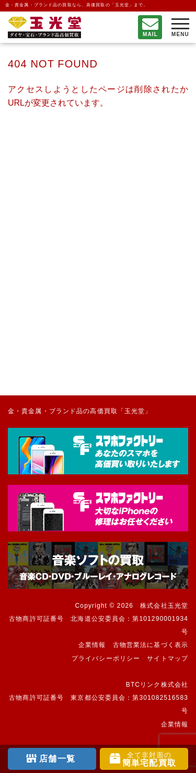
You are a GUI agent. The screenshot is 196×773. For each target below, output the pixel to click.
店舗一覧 (57, 758)
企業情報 (92, 645)
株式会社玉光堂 (164, 605)
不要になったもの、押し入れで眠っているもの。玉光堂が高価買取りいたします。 (44, 27)
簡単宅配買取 (149, 759)
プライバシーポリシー (106, 658)
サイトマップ (167, 658)
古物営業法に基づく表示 (150, 645)
